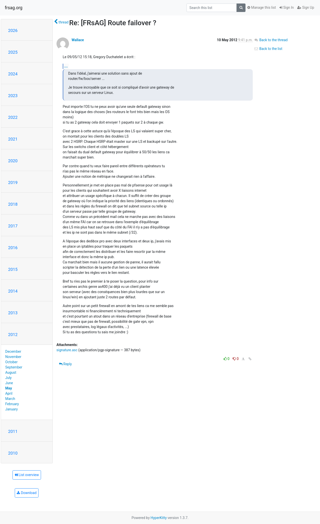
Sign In (287, 7)
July (8, 378)
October (11, 362)
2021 (13, 139)
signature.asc (67, 350)
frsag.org (13, 7)
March (10, 399)
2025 (13, 52)
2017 (13, 225)
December (13, 351)
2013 (13, 312)
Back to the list (268, 49)
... (66, 66)
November (13, 357)
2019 (13, 182)
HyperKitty (158, 518)
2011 (13, 431)
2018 (13, 204)
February (12, 404)
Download (26, 493)
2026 (13, 30)
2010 (13, 453)
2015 (13, 269)
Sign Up (305, 7)
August (10, 372)
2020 (13, 160)
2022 (13, 117)
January (11, 409)
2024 (13, 73)
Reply (65, 364)
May (8, 388)
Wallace (78, 40)
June (9, 383)
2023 (13, 95)
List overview (26, 475)
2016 (13, 247)
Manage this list (261, 7)
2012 (13, 334)
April (8, 393)
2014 (13, 291)
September (13, 367)
